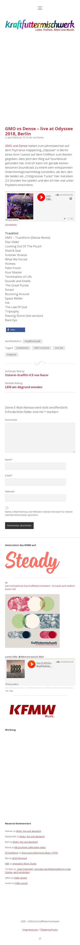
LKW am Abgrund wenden (23, 387)
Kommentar (11, 419)
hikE (7, 863)
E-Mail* (8, 475)
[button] (15, 330)
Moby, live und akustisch (28, 831)
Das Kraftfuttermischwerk (15, 688)
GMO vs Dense (41, 347)
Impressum (30, 930)
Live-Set (59, 347)
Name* (9, 459)
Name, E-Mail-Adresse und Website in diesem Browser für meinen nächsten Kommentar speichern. (39, 513)
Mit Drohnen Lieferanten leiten (30, 847)
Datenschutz (49, 930)
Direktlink (11, 224)
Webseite (10, 491)
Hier (11, 691)
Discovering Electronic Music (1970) (40, 852)
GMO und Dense (16, 146)
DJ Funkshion (11, 852)
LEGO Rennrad (19, 858)
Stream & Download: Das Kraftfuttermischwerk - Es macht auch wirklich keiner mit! (40, 586)
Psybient (11, 354)
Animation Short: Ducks (24, 863)
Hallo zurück (20, 877)
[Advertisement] (40, 77)
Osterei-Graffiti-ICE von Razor (27, 375)
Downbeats (22, 347)
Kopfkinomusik (32, 341)
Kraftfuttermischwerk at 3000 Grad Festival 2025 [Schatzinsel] (52, 688)
